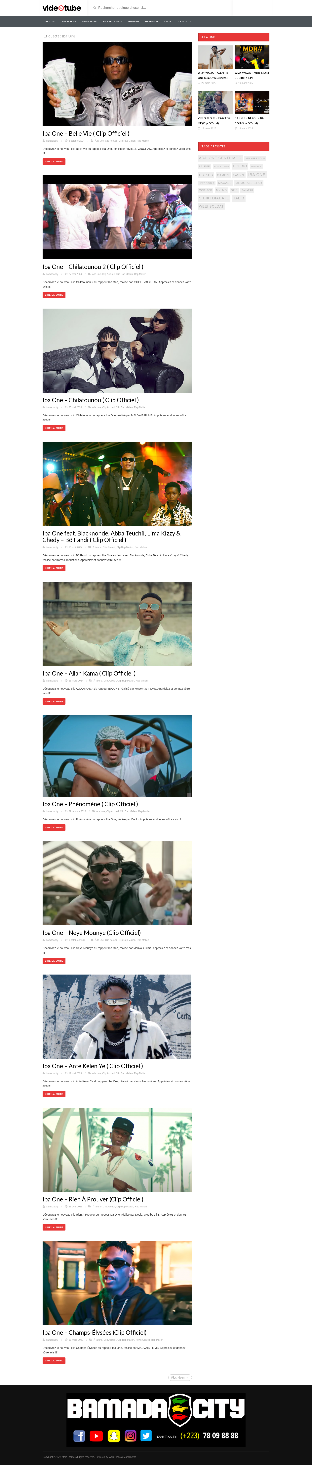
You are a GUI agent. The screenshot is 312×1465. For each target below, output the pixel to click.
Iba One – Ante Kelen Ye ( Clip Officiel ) (93, 1065)
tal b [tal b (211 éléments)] (238, 198)
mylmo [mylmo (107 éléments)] (221, 190)
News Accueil (143, 1340)
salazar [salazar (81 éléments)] (247, 190)
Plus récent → (180, 1377)
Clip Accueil (111, 140)
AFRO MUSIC (90, 21)
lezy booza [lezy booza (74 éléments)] (206, 183)
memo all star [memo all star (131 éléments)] (249, 182)
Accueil (50, 21)
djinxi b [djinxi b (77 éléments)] (256, 166)
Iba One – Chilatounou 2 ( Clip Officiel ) (93, 266)
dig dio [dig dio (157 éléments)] (240, 166)
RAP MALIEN (69, 21)
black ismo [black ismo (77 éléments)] (221, 166)
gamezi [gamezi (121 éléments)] (223, 175)
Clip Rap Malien (127, 140)
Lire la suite (54, 161)
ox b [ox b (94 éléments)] (234, 190)
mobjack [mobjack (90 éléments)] (205, 190)
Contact (184, 21)
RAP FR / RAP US (113, 21)
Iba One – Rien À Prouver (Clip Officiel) (93, 1199)
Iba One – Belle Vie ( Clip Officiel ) (86, 133)
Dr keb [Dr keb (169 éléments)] (206, 175)
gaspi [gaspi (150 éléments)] (238, 175)
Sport (168, 21)
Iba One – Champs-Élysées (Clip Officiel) (95, 1332)
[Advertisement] (233, 245)
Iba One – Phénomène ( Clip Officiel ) (90, 803)
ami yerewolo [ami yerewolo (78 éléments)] (255, 158)
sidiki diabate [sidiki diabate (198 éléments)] (214, 198)
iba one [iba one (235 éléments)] (256, 175)
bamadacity (52, 140)
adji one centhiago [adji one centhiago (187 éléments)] (220, 158)
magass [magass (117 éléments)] (225, 182)
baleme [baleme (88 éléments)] (204, 166)
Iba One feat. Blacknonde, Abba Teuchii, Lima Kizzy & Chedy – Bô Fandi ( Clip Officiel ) (111, 536)
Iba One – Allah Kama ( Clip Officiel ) (89, 673)
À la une (99, 140)
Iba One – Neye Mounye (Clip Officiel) (92, 932)
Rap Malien (143, 140)
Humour (134, 21)
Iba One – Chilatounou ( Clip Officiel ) (91, 399)
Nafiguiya (152, 21)
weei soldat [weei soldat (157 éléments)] (211, 206)
